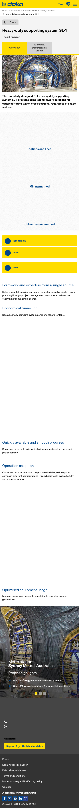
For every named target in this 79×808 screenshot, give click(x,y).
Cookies (6, 786)
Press (5, 759)
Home (5, 10)
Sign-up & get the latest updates (24, 746)
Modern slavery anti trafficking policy (22, 781)
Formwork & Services (21, 10)
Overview (14, 47)
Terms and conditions (14, 775)
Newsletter (10, 738)
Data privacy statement (14, 770)
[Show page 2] (40, 693)
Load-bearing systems (44, 10)
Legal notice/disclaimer (15, 764)
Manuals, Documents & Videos (39, 47)
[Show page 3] (44, 693)
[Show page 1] (36, 693)
